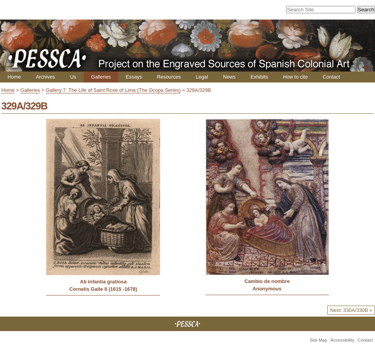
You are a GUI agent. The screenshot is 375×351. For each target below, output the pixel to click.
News (229, 77)
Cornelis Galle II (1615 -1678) (104, 289)
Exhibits (259, 77)
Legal (202, 77)
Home (14, 77)
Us (73, 77)
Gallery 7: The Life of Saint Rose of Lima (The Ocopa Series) (113, 90)
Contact (331, 77)
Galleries (101, 77)
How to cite (295, 77)
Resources (169, 77)
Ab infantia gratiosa (103, 282)
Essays (134, 77)
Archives (45, 77)
